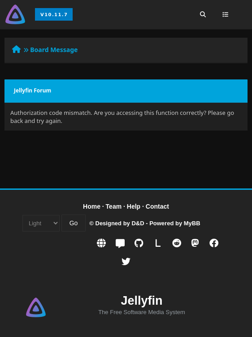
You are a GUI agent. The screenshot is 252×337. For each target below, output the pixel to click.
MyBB (192, 223)
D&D (137, 223)
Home (91, 206)
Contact (157, 206)
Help (133, 206)
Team (114, 206)
